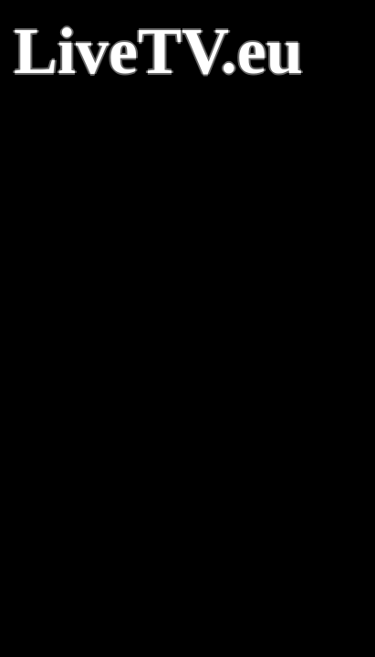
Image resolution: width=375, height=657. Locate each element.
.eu (262, 51)
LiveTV (117, 51)
